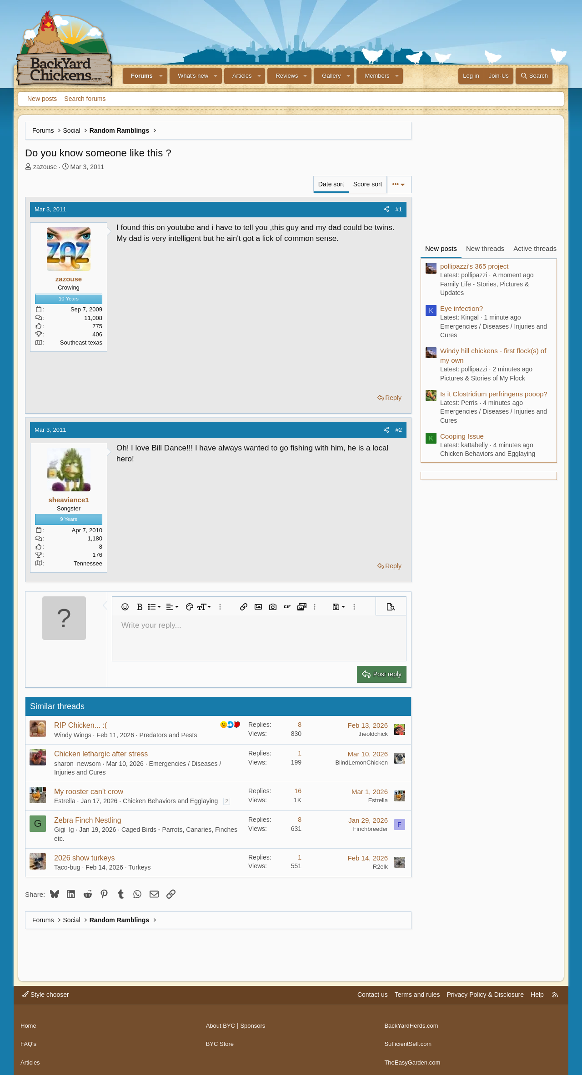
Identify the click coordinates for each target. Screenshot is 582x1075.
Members (377, 75)
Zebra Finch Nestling (87, 820)
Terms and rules (417, 994)
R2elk (380, 866)
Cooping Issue (462, 436)
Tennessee (88, 563)
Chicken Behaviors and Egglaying (170, 801)
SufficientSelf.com (409, 1039)
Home (28, 1022)
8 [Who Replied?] (299, 724)
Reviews (287, 75)
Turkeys (139, 867)
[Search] (534, 76)
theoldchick (373, 733)
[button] (161, 76)
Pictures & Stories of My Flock (482, 378)
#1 (399, 209)
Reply (393, 397)
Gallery (331, 75)
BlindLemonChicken (361, 762)
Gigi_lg (64, 829)
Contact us (372, 994)
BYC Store (221, 1039)
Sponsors (255, 1022)
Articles (242, 75)
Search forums (84, 98)
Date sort (331, 184)
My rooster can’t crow (88, 791)
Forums (142, 75)
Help (537, 994)
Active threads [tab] (535, 248)
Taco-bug (67, 867)
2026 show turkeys (84, 858)
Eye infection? (461, 308)
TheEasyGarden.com (414, 1056)
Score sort (367, 184)
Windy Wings (72, 735)
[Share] (386, 209)
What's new (193, 75)
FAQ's (29, 1039)
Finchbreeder (370, 828)
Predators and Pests (168, 735)
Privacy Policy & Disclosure (485, 994)
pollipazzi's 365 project (474, 266)
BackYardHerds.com (413, 1022)
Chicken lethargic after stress (101, 754)
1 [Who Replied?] (299, 753)
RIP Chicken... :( (80, 725)
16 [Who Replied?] (297, 791)
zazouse (45, 166)
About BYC (221, 1022)
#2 (399, 429)
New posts (42, 98)
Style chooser (45, 994)
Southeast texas (81, 342)
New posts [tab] (441, 248)
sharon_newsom (77, 763)
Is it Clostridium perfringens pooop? (493, 394)
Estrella (64, 801)
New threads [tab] (485, 248)
